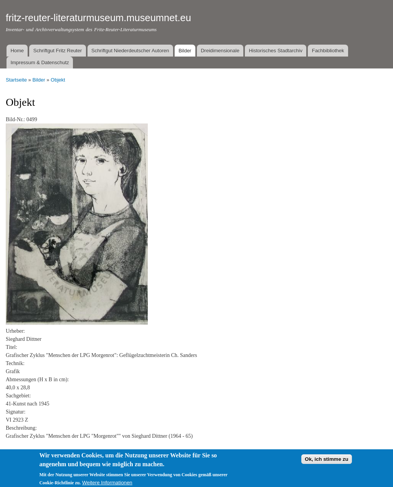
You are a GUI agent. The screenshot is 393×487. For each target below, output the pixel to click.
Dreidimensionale (220, 50)
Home (17, 50)
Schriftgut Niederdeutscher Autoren (130, 50)
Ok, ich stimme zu (326, 461)
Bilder (184, 50)
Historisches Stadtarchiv (275, 50)
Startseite (16, 80)
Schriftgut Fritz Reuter (57, 50)
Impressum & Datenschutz (39, 62)
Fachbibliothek (328, 50)
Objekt (58, 80)
